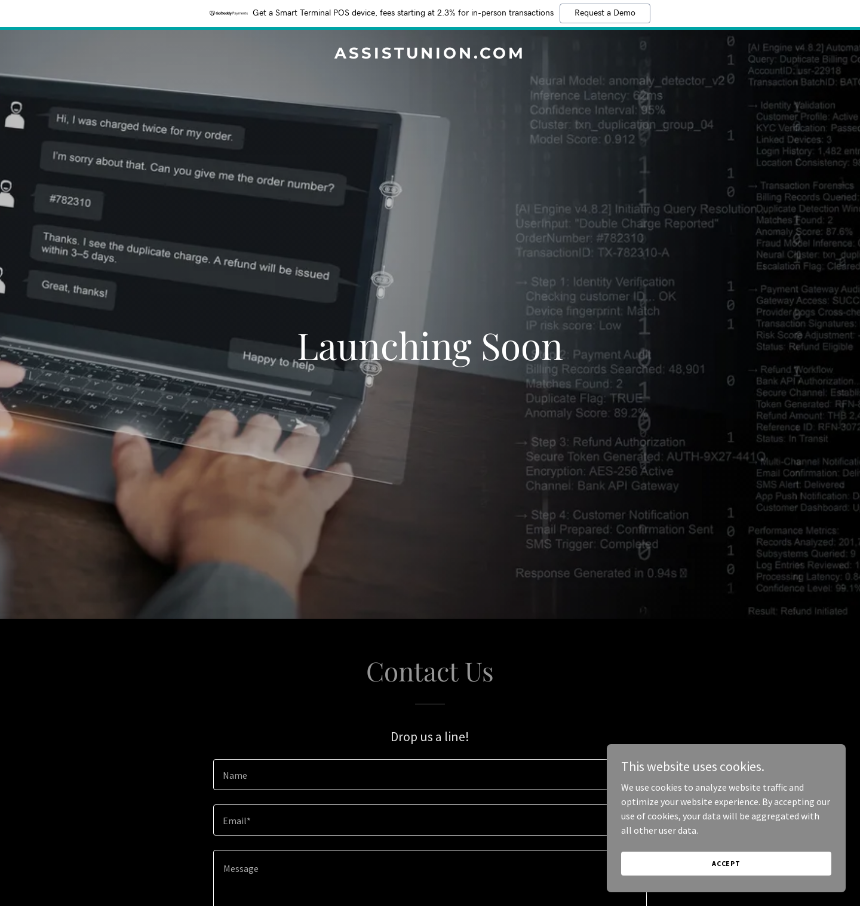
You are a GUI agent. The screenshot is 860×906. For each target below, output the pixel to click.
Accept (726, 863)
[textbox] (429, 774)
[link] (429, 55)
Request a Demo (605, 13)
